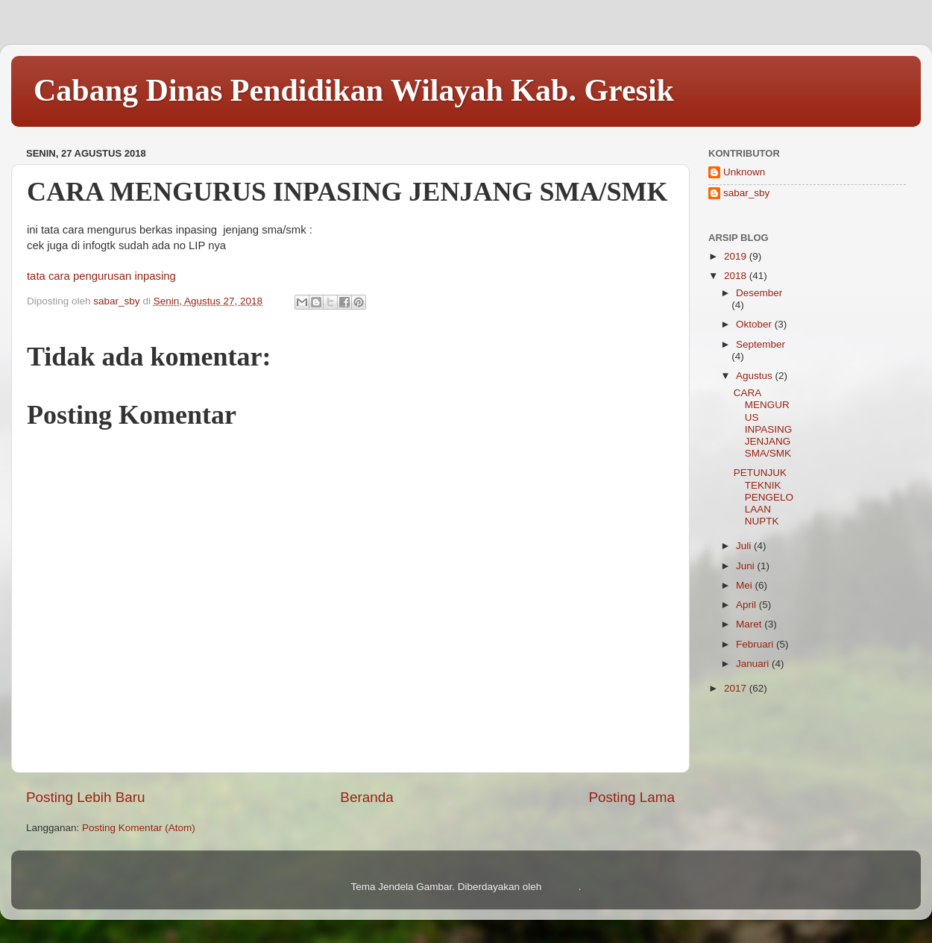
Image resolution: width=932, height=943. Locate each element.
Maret (750, 624)
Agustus (755, 375)
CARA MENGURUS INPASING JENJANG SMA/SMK (763, 423)
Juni (747, 565)
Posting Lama (631, 797)
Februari (756, 644)
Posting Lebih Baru (85, 797)
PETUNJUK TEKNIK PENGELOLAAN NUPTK (763, 497)
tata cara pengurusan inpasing (101, 276)
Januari (754, 663)
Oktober (755, 324)
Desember (759, 292)
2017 (736, 688)
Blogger (561, 886)
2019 (736, 256)
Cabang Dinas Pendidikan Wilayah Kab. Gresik (354, 90)
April (747, 604)
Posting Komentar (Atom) (138, 827)
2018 (736, 275)
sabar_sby (746, 192)
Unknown (744, 172)
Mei (745, 585)
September (760, 344)
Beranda (366, 797)
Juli (745, 545)
